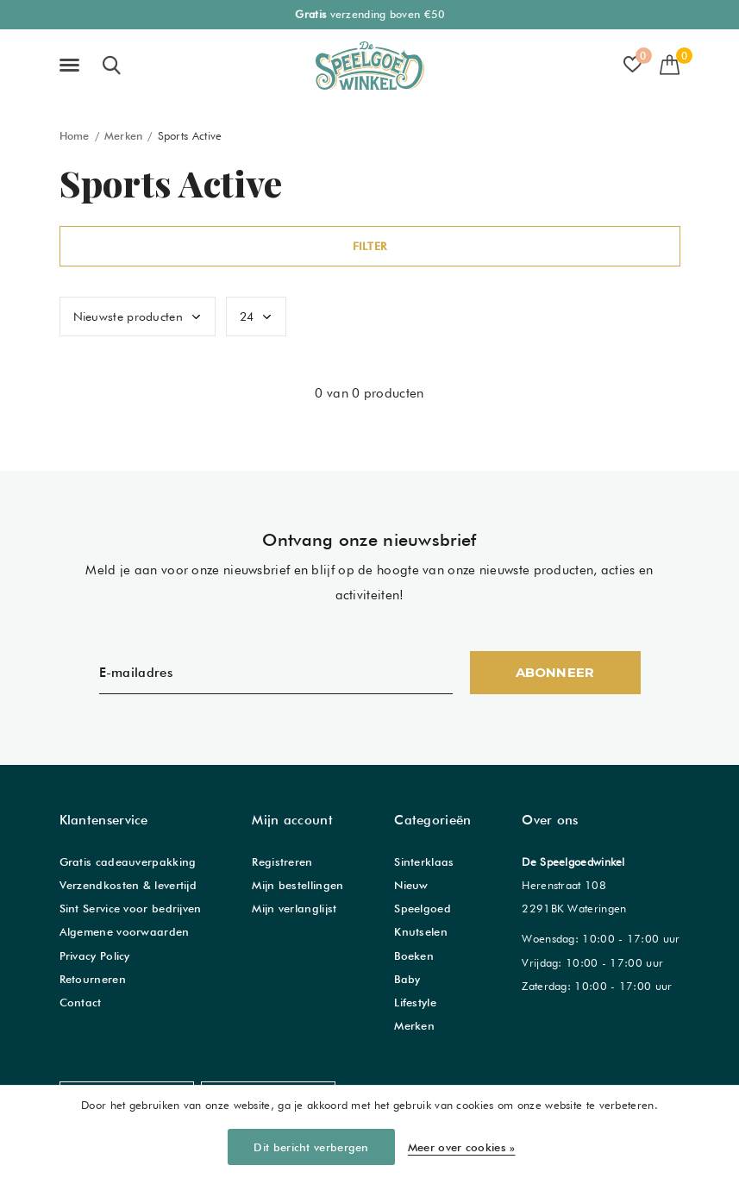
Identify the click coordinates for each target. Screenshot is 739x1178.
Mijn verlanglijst (294, 908)
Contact (80, 1002)
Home (74, 135)
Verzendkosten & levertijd (128, 885)
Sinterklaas (424, 861)
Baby (407, 979)
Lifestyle (415, 1002)
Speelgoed (422, 908)
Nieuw (411, 885)
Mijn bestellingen (297, 885)
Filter (369, 246)
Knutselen (421, 931)
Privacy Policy (94, 955)
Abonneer (555, 672)
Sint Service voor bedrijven (130, 908)
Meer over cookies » (462, 1147)
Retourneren (92, 979)
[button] (72, 66)
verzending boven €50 (370, 14)
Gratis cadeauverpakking (128, 861)
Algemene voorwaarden (124, 931)
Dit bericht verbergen (311, 1147)
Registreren (282, 861)
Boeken (414, 955)
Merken (123, 135)
